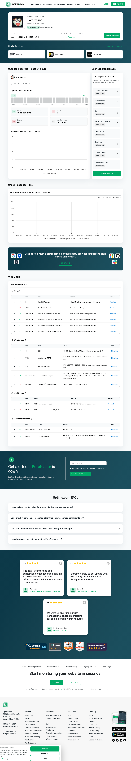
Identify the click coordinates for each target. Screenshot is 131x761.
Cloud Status (29, 740)
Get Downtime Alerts (80, 474)
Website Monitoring (32, 721)
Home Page (16, 84)
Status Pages (29, 715)
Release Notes (73, 721)
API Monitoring (30, 725)
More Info (113, 302)
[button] (65, 285)
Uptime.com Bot (73, 740)
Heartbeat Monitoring (32, 737)
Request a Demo (73, 682)
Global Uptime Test (53, 718)
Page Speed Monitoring (33, 731)
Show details (8, 757)
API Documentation (74, 725)
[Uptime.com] (5, 705)
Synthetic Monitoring (32, 728)
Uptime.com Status (74, 737)
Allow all (50, 747)
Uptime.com (7, 712)
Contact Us (93, 725)
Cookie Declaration (96, 740)
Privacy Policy (94, 731)
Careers (92, 721)
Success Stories (73, 734)
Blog (69, 715)
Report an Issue (112, 35)
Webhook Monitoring (32, 734)
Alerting (27, 718)
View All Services (115, 46)
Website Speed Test (53, 715)
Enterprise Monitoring (54, 733)
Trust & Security (94, 728)
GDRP (91, 737)
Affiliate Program (52, 739)
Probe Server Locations (76, 728)
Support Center (73, 718)
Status (26, 84)
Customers (71, 731)
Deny (50, 757)
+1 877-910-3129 (9, 724)
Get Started (65, 263)
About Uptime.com (95, 718)
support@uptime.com (10, 726)
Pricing (91, 715)
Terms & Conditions (97, 468)
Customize (50, 752)
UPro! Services (51, 736)
